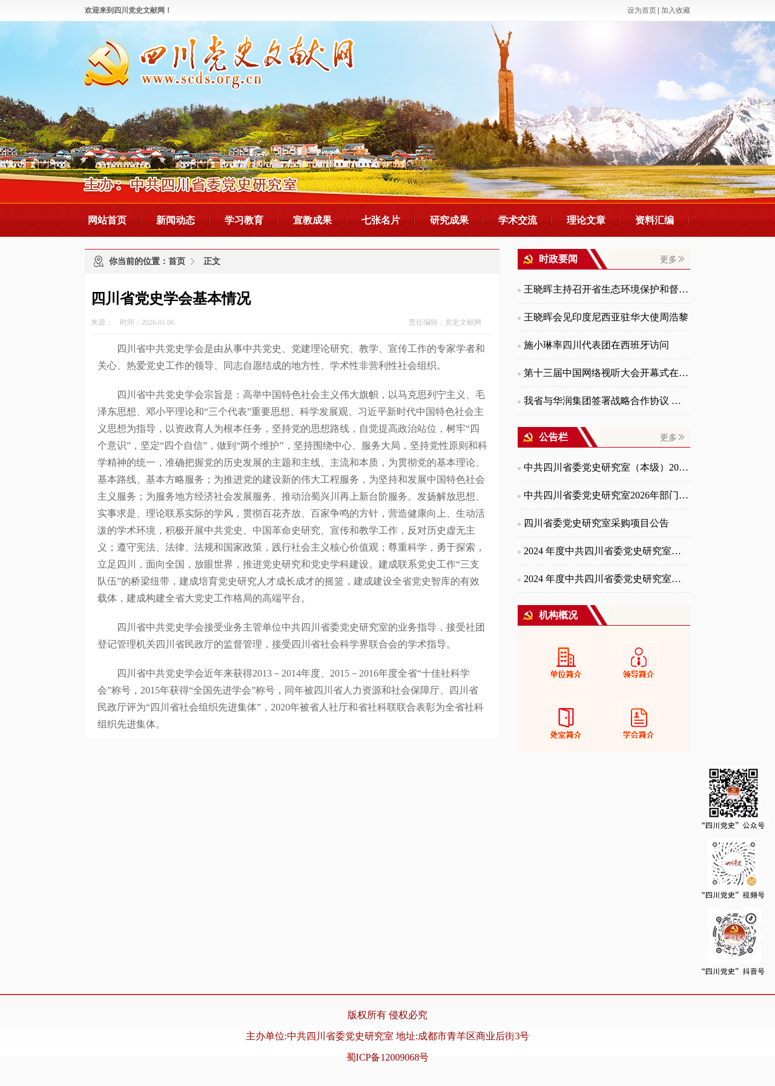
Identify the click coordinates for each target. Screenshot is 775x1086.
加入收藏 (675, 10)
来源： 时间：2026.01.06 (132, 322)
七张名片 (380, 220)
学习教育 (244, 220)
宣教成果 (312, 220)
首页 (176, 261)
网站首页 (107, 220)
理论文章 (586, 220)
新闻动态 (175, 220)
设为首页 (641, 10)
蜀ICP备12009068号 (387, 1057)
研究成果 (449, 220)
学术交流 (517, 220)
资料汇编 (654, 220)
